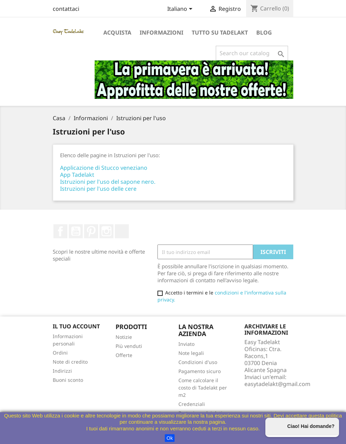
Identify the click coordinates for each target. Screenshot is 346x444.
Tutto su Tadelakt (220, 32)
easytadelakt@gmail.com (277, 384)
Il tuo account (76, 326)
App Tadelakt (77, 175)
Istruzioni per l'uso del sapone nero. (107, 181)
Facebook (60, 231)
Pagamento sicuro (199, 371)
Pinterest (91, 231)
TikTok (122, 231)
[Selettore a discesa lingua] (181, 9)
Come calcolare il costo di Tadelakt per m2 (202, 387)
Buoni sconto (68, 380)
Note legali (191, 353)
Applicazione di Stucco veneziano (103, 168)
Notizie (124, 337)
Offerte (124, 355)
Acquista (117, 32)
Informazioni (161, 32)
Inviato (186, 344)
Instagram (106, 231)
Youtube (76, 231)
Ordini (60, 352)
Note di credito (70, 361)
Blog (264, 32)
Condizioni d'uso (197, 362)
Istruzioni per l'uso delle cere (98, 188)
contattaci (66, 9)
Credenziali (191, 404)
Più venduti (129, 346)
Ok (170, 438)
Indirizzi (62, 370)
